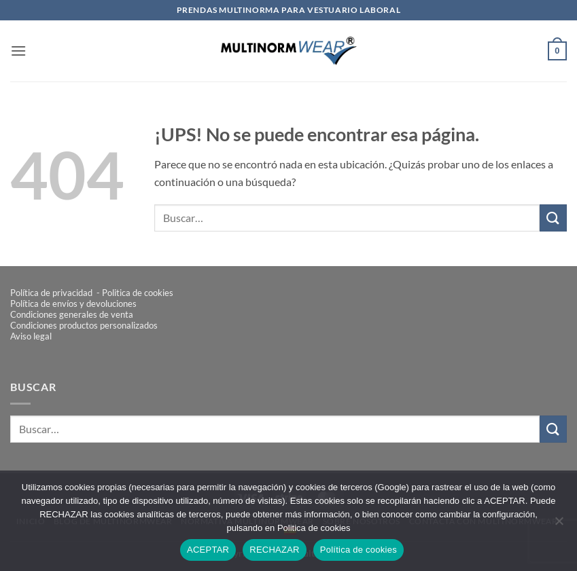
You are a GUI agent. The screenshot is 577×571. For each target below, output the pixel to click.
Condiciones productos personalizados (84, 325)
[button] (18, 50)
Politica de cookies (137, 292)
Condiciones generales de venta (71, 314)
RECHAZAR (274, 550)
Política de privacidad (52, 292)
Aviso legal (31, 336)
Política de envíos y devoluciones (73, 303)
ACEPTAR (208, 550)
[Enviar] (553, 217)
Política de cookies (358, 550)
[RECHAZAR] (558, 525)
